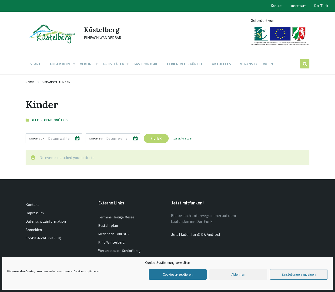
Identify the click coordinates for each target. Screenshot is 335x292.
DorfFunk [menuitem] (321, 5)
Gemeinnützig (56, 120)
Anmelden (34, 229)
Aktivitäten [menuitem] (113, 63)
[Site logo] (51, 43)
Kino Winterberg (111, 242)
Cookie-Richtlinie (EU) (43, 238)
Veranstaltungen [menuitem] (256, 63)
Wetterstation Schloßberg (119, 250)
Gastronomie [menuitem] (146, 63)
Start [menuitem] (35, 63)
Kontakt (32, 204)
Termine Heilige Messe (116, 217)
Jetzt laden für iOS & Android (195, 234)
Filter (156, 138)
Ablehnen (238, 274)
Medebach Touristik (113, 233)
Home (30, 82)
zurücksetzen (183, 138)
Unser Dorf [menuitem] (60, 63)
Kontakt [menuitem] (277, 5)
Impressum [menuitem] (298, 5)
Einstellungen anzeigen (299, 274)
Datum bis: (96, 138)
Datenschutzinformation (46, 221)
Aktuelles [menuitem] (221, 63)
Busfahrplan (108, 225)
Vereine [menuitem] (87, 63)
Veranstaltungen (56, 82)
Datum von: (37, 138)
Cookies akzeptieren (178, 274)
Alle (35, 120)
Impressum (35, 213)
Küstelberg (102, 29)
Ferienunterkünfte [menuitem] (185, 63)
